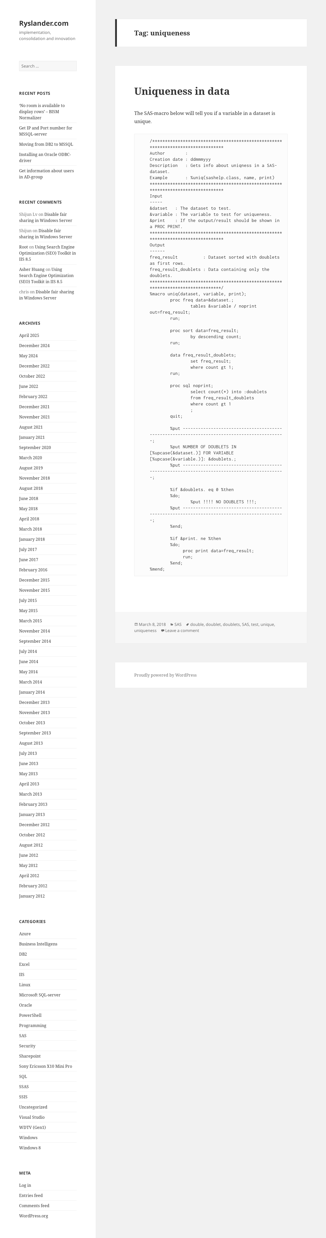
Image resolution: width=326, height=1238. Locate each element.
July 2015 (28, 600)
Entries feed (31, 1195)
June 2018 (28, 498)
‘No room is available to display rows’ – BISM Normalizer (42, 112)
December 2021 (34, 407)
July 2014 (28, 651)
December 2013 (34, 702)
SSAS (24, 1086)
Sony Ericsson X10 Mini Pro (45, 1066)
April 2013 (29, 784)
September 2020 (35, 447)
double (197, 624)
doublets (231, 624)
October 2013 (32, 723)
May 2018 (28, 508)
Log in (25, 1185)
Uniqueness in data (182, 91)
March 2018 (30, 529)
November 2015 (34, 590)
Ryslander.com (44, 23)
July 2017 (28, 549)
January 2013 (32, 814)
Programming (32, 1025)
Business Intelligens (38, 944)
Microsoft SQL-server (40, 995)
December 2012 (34, 824)
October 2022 (32, 376)
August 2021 (31, 427)
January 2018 (32, 539)
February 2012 (33, 886)
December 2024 (34, 345)
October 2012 (32, 835)
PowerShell (30, 1015)
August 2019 (31, 468)
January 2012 (32, 896)
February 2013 (33, 804)
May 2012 (28, 865)
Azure (25, 934)
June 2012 (28, 855)
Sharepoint (30, 1056)
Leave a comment (182, 630)
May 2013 (28, 773)
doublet (213, 624)
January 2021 (32, 437)
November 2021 (34, 417)
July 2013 (28, 753)
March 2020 (30, 457)
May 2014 (28, 672)
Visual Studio (32, 1117)
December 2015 (34, 580)
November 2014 (34, 631)
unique (267, 624)
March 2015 (30, 621)
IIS (21, 974)
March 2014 (30, 682)
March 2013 (30, 794)
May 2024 (28, 356)
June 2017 (28, 559)
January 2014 (32, 692)
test (255, 624)
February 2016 (33, 570)
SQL (23, 1076)
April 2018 (29, 519)
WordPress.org (33, 1216)
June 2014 (28, 661)
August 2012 (31, 845)
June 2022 (28, 386)
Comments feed (34, 1205)
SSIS (23, 1097)
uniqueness (145, 630)
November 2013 (34, 712)
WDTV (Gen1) (32, 1127)
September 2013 (35, 733)
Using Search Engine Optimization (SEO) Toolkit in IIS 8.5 (47, 253)
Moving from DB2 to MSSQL (46, 144)
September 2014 (35, 641)
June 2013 (28, 763)
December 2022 (34, 366)
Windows (28, 1137)
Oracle (25, 1005)
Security (27, 1046)
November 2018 (34, 478)
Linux (24, 984)
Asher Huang (32, 269)
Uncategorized (33, 1107)
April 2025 (29, 335)
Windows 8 (30, 1148)
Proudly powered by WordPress (165, 675)
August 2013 (31, 743)
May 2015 (28, 610)
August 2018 (31, 488)
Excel (24, 964)
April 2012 (29, 875)
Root (23, 247)
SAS (22, 1035)
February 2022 (33, 396)
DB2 (23, 954)
